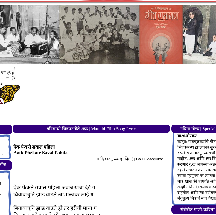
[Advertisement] (119, 109)
